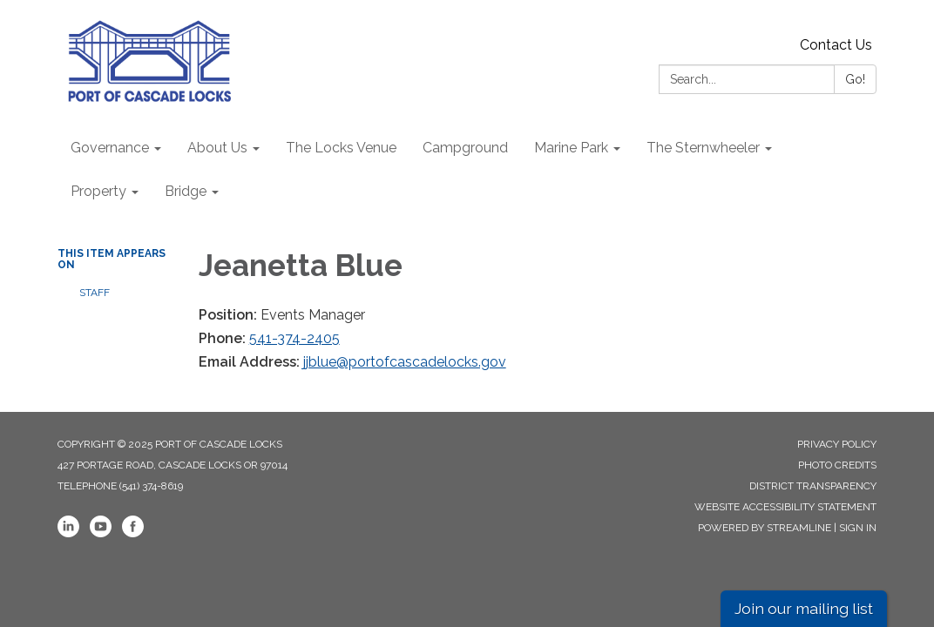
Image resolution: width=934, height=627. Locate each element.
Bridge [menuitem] (185, 191)
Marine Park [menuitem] (571, 147)
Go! (855, 79)
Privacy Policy (836, 444)
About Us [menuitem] (217, 147)
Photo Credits (837, 465)
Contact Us (836, 45)
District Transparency (812, 486)
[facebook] (133, 534)
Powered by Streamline (764, 528)
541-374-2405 (294, 338)
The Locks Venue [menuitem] (341, 147)
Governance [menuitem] (110, 147)
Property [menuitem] (98, 191)
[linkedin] (68, 534)
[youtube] (101, 534)
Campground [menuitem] (465, 147)
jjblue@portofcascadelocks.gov (404, 362)
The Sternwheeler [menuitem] (703, 147)
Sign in (857, 528)
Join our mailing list (803, 608)
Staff (94, 293)
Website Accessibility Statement (785, 507)
